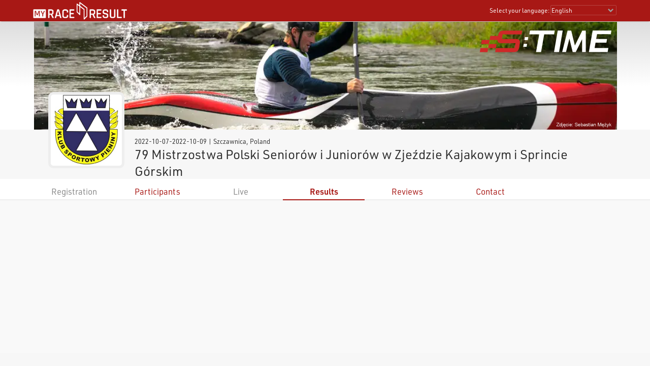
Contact (490, 191)
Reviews (407, 191)
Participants (157, 191)
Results (324, 191)
